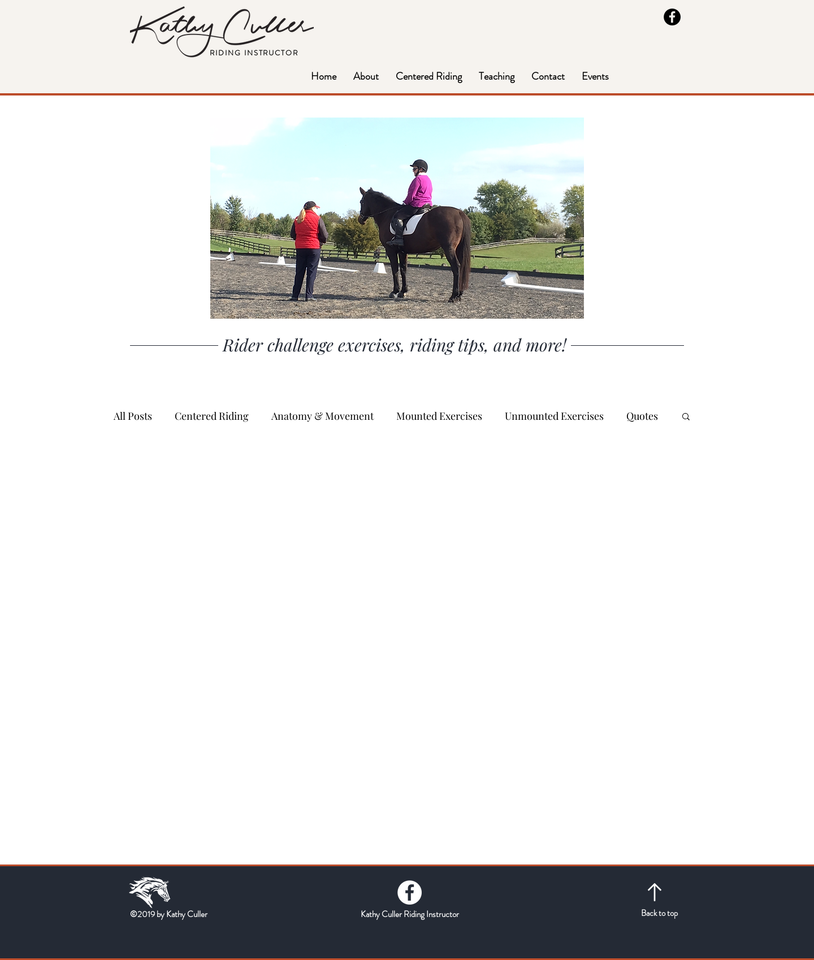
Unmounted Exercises (554, 416)
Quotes (642, 416)
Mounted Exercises (439, 416)
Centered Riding (212, 416)
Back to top (659, 913)
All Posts (133, 416)
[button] (496, 76)
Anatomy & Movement (322, 416)
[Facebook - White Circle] (409, 892)
